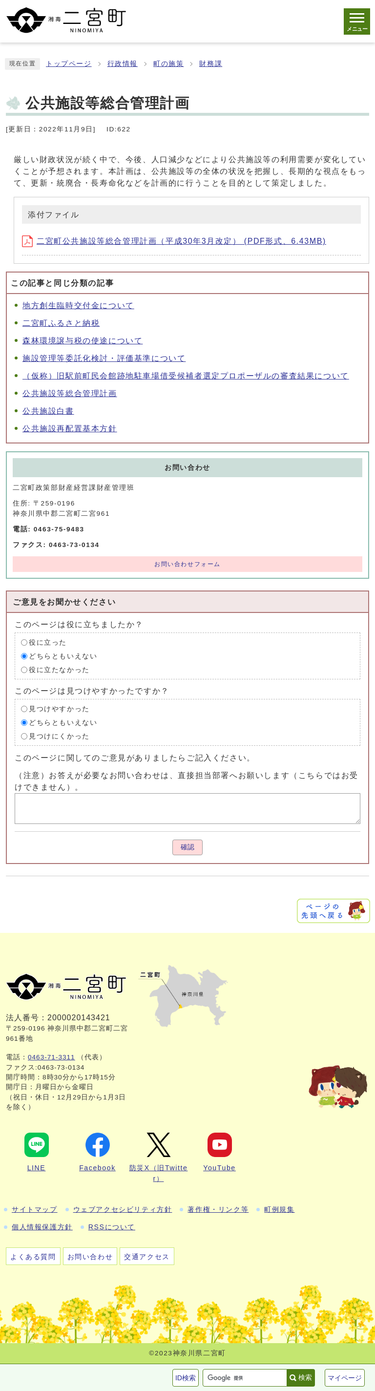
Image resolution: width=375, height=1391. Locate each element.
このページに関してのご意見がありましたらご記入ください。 (135, 758)
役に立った (48, 642)
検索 (305, 1377)
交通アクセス (147, 1257)
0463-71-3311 (51, 1057)
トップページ (69, 63)
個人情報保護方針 (42, 1227)
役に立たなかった (59, 670)
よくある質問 (33, 1257)
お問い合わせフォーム (187, 564)
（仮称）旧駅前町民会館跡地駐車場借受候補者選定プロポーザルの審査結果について (185, 376)
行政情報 (122, 63)
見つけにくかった (59, 736)
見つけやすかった (59, 709)
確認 (187, 847)
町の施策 (168, 63)
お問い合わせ (90, 1257)
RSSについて (111, 1227)
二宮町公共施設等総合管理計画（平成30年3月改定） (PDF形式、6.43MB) (174, 241)
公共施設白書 (48, 411)
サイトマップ (35, 1209)
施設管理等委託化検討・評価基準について (104, 358)
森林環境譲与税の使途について (82, 341)
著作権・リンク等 (218, 1209)
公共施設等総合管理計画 (69, 393)
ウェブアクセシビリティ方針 (122, 1209)
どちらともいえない (63, 656)
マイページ (345, 1378)
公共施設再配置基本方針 (69, 428)
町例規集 (279, 1209)
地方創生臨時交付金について (78, 305)
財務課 (210, 63)
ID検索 (185, 1378)
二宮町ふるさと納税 (61, 323)
